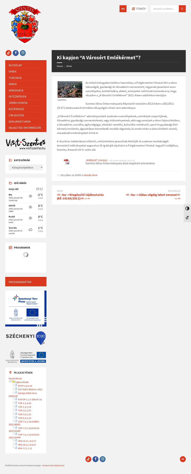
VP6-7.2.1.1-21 (25, 448)
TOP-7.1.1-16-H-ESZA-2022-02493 (24, 429)
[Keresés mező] (168, 8)
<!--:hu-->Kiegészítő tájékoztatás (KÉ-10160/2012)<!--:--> (80, 196)
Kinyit (11, 378)
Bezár (19, 378)
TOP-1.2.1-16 (24, 406)
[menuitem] (26, 65)
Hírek (69, 66)
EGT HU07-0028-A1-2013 (30, 389)
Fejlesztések (22, 382)
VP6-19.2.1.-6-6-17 (27, 444)
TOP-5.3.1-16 (24, 418)
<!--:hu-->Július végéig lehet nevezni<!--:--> (153, 196)
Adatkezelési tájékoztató (53, 465)
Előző (60, 190)
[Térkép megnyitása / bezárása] (139, 8)
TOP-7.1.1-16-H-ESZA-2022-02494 (24, 436)
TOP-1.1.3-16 (24, 403)
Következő (174, 190)
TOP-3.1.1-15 (24, 414)
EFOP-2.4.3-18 (25, 385)
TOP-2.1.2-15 (24, 410)
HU (123, 8)
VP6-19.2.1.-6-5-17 (27, 441)
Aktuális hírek (91, 175)
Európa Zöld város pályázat (23, 394)
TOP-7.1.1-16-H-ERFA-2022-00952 (24, 423)
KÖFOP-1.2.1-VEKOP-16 (30, 399)
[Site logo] (24, 43)
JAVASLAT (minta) (96, 160)
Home (60, 66)
